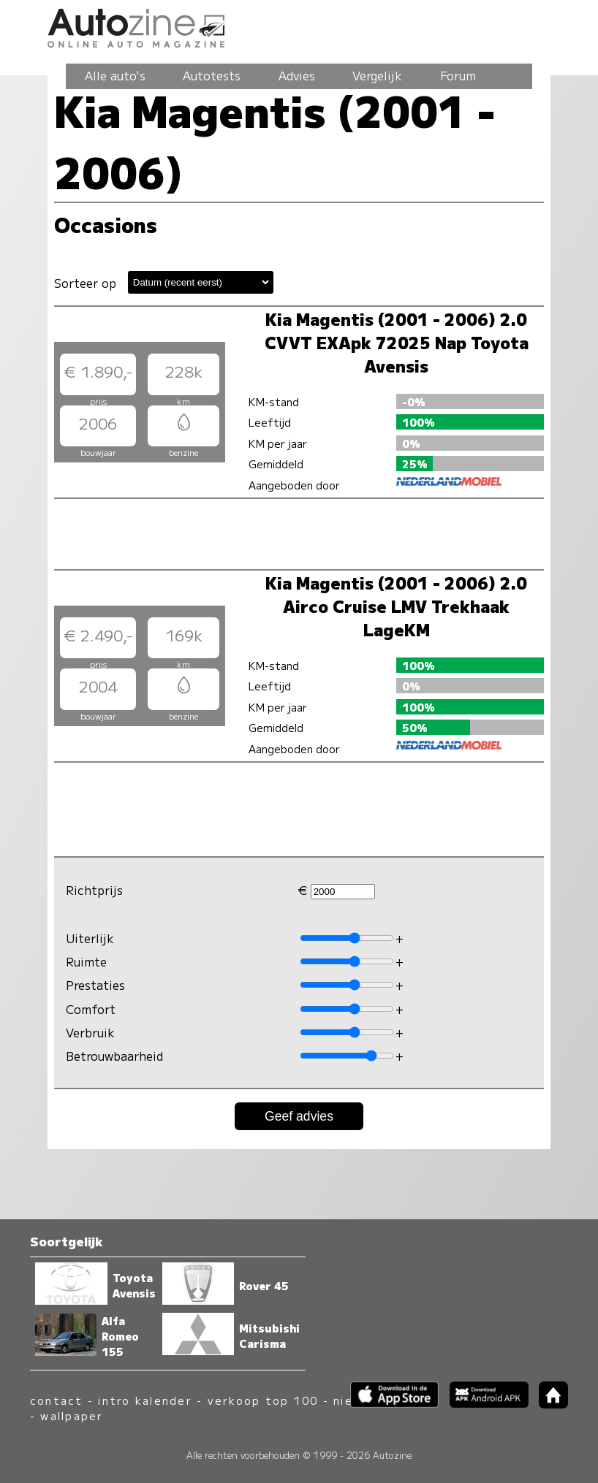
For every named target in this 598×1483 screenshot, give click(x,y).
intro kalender (145, 1400)
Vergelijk (377, 75)
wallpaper (71, 1415)
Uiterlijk (90, 938)
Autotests (212, 75)
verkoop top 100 (263, 1400)
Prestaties (95, 985)
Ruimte (86, 961)
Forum (458, 75)
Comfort (91, 1009)
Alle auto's (115, 75)
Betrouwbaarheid (114, 1055)
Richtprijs (94, 890)
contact (56, 1400)
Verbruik (90, 1032)
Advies (297, 75)
